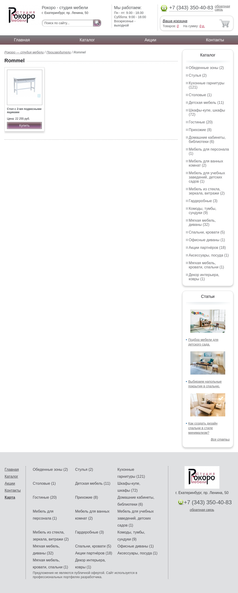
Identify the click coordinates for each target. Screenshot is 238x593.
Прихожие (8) (200, 130)
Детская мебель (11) (206, 103)
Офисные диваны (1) (207, 240)
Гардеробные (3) (203, 201)
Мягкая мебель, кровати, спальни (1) (206, 265)
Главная (22, 40)
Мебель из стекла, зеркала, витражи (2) (207, 191)
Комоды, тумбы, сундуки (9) (202, 211)
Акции (150, 40)
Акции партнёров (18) (207, 248)
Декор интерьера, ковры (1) (204, 277)
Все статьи (220, 439)
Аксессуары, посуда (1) (209, 255)
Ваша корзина (175, 21)
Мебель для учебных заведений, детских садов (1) (207, 177)
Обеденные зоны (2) (206, 68)
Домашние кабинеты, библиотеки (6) (207, 139)
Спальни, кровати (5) (207, 232)
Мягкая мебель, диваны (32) (202, 222)
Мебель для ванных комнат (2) (206, 163)
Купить (24, 125)
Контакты (215, 40)
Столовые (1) (200, 95)
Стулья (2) (198, 75)
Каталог (87, 40)
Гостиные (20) (201, 122)
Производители (58, 52)
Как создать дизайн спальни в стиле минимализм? (203, 428)
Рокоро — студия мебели (24, 52)
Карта (10, 497)
